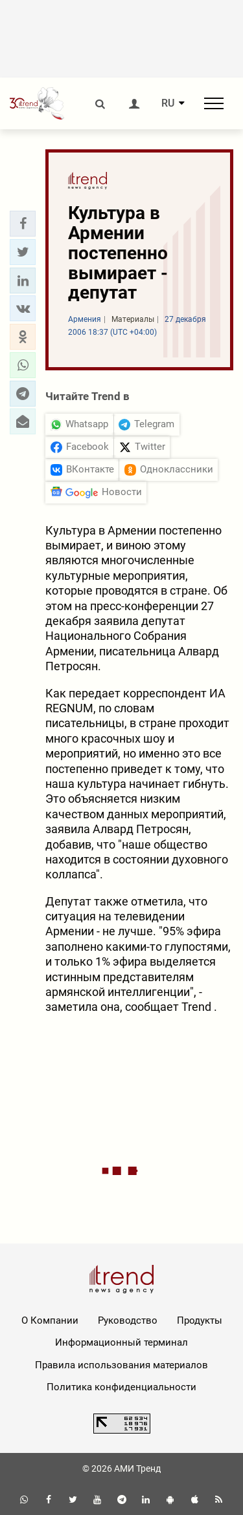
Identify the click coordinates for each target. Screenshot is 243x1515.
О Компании (49, 1320)
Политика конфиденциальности (121, 1387)
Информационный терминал (121, 1342)
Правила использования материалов (121, 1365)
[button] (23, 223)
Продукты (199, 1320)
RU (167, 103)
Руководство (127, 1320)
